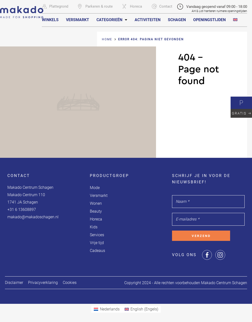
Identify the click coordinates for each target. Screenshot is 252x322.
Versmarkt (77, 19)
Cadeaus (97, 250)
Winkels (50, 19)
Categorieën (109, 19)
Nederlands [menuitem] (110, 309)
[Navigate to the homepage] (21, 9)
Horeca (132, 6)
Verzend (201, 236)
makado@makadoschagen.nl (33, 217)
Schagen (177, 19)
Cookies (70, 282)
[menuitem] (235, 20)
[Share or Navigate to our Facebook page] (207, 255)
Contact (162, 6)
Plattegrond (55, 6)
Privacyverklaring (43, 282)
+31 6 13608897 (21, 209)
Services (97, 235)
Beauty (96, 211)
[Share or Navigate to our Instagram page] (220, 255)
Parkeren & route (95, 6)
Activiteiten (147, 19)
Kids (93, 227)
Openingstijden (209, 19)
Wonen (96, 203)
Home (107, 39)
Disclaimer (14, 282)
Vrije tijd (97, 242)
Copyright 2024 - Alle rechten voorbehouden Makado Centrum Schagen (185, 282)
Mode (95, 187)
